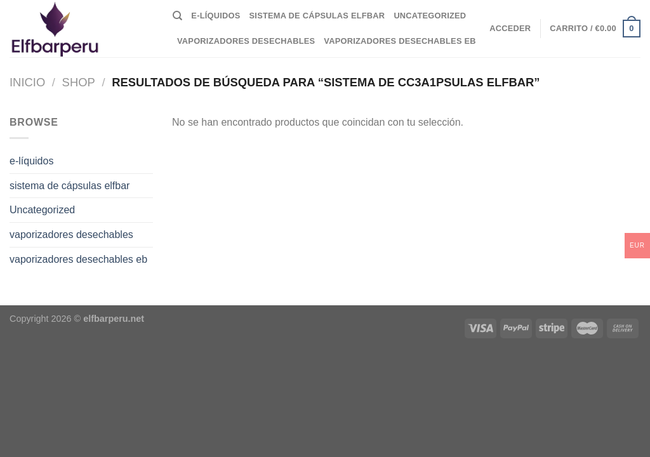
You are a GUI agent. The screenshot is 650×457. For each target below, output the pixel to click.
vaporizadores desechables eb (399, 41)
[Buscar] (177, 16)
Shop (78, 82)
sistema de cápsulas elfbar (317, 15)
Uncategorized (430, 15)
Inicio (27, 82)
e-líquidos (215, 15)
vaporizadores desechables (246, 41)
